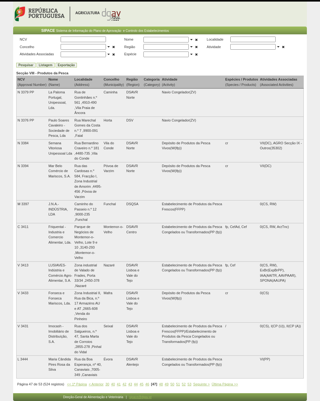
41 (119, 384)
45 (141, 384)
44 (136, 384)
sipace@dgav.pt (140, 397)
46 (147, 384)
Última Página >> (225, 384)
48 (161, 384)
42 (124, 384)
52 (184, 384)
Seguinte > (201, 384)
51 (178, 384)
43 (130, 384)
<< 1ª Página (77, 384)
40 (113, 384)
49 (166, 384)
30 (107, 384)
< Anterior (96, 384)
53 (189, 384)
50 (172, 384)
